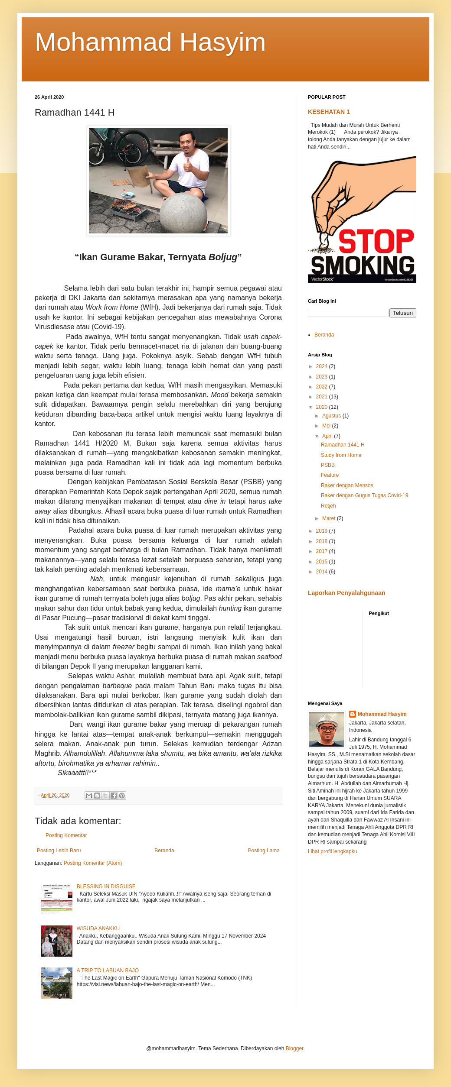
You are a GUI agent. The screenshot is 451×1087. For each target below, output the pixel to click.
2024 (322, 366)
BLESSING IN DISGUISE (106, 886)
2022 (322, 387)
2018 (322, 541)
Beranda (164, 851)
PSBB (328, 465)
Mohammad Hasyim (150, 41)
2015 (322, 562)
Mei (327, 426)
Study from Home (341, 455)
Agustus (332, 416)
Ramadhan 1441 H (343, 445)
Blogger (295, 1048)
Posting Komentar (66, 835)
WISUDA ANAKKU (98, 928)
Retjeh (328, 506)
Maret (329, 518)
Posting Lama (264, 851)
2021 (322, 397)
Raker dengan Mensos (347, 485)
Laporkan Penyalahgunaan (347, 592)
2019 (322, 531)
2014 (322, 572)
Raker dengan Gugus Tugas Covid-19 (364, 495)
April (328, 436)
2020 (322, 407)
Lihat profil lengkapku (332, 851)
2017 (322, 551)
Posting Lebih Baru (59, 851)
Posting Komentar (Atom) (93, 863)
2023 (322, 377)
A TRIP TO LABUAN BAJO (108, 970)
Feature (330, 475)
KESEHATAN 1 (329, 111)
